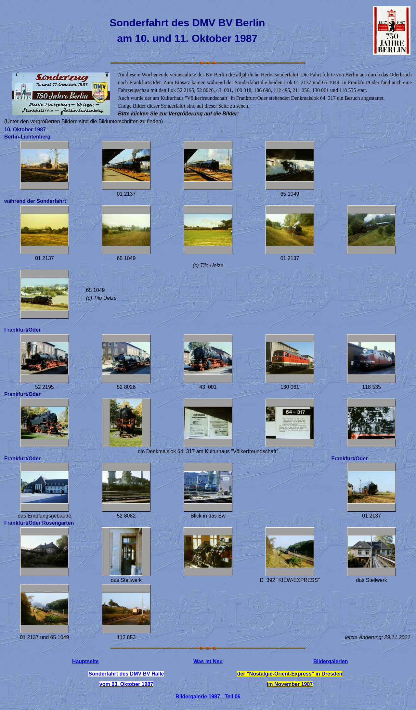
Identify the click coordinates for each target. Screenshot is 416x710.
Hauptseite (85, 661)
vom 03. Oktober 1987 (126, 684)
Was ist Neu (208, 661)
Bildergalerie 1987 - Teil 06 (208, 696)
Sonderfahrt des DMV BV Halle (126, 674)
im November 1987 (290, 684)
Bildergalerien (330, 661)
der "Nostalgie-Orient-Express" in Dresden (290, 674)
